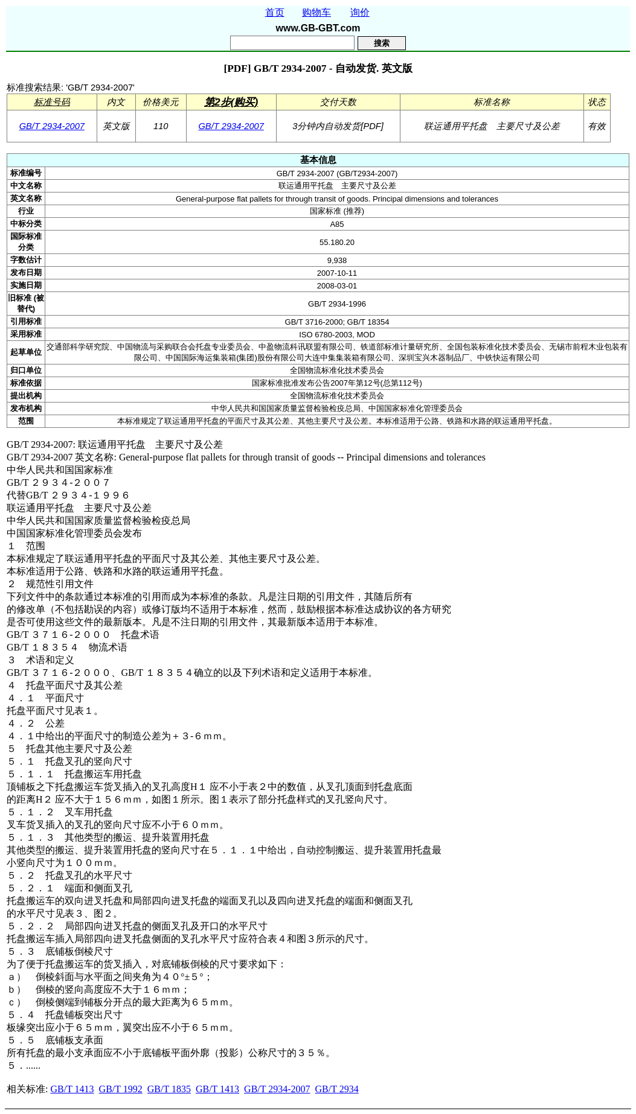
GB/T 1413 (72, 1089)
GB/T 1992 (121, 1089)
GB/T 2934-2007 (52, 126)
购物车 (316, 12)
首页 (274, 12)
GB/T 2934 (337, 1089)
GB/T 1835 (169, 1089)
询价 (360, 12)
